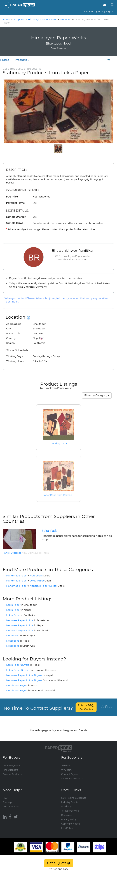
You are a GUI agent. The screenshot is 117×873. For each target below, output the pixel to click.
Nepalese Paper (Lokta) (47, 585)
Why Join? (66, 766)
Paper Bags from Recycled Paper (62, 494)
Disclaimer (67, 811)
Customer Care (11, 803)
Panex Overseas (12, 552)
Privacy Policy (68, 816)
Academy (66, 803)
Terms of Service (70, 807)
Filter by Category (96, 395)
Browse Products (12, 770)
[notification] (104, 4)
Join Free (66, 762)
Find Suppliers (10, 766)
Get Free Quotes (93, 11)
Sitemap (7, 798)
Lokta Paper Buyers (23, 664)
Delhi (38, 552)
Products (22, 60)
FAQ (5, 794)
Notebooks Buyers (22, 685)
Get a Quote (58, 863)
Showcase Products (72, 775)
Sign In (110, 11)
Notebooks (40, 575)
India (46, 552)
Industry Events (69, 798)
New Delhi (28, 552)
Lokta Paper (40, 580)
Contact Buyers (69, 770)
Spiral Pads (49, 530)
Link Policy (67, 824)
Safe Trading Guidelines (73, 794)
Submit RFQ (86, 707)
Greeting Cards (58, 443)
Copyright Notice (70, 820)
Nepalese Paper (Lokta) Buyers (29, 675)
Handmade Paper (16, 575)
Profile (5, 60)
